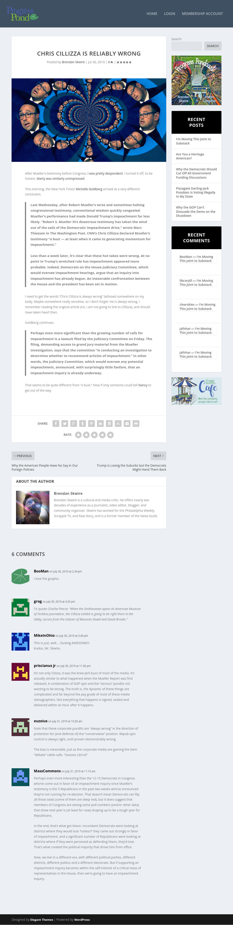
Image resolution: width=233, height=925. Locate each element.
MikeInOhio (44, 635)
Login (169, 14)
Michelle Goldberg (89, 189)
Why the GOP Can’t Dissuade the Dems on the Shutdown (195, 212)
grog (38, 601)
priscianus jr (45, 665)
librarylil (186, 281)
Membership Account (202, 14)
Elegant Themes (41, 920)
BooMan (41, 571)
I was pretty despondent (105, 173)
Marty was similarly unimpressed (60, 179)
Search (176, 39)
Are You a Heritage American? (190, 156)
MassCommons (47, 771)
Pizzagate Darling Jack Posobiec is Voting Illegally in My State (195, 192)
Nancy (143, 385)
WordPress (82, 920)
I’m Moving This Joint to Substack (193, 141)
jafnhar (185, 329)
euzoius (40, 721)
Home (152, 14)
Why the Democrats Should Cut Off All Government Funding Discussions (196, 173)
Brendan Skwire (73, 62)
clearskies (187, 305)
